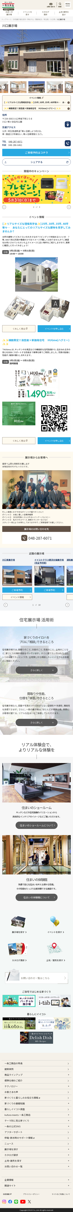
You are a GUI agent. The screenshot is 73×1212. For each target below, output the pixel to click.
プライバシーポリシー (31, 1194)
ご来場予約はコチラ (36, 152)
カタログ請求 (45, 13)
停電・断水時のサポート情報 (19, 1137)
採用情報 (7, 1194)
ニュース (8, 1143)
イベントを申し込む (54, 328)
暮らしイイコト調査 (14, 1109)
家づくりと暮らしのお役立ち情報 (22, 1097)
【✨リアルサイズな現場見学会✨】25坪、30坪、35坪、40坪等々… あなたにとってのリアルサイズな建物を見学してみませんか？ (37, 102)
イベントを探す (27, 13)
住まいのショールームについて (36, 825)
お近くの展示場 (8, 13)
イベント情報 (17, 597)
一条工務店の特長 (13, 1063)
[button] (3, 53)
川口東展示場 (8, 559)
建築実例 (8, 1069)
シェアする (37, 162)
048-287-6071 (15, 141)
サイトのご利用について (61, 1194)
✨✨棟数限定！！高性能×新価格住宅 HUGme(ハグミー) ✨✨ (32, 108)
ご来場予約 (17, 590)
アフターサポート (13, 1132)
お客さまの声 (11, 1091)
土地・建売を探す (64, 13)
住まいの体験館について (36, 897)
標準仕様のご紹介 (13, 1080)
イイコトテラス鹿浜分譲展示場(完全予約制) (49, 561)
